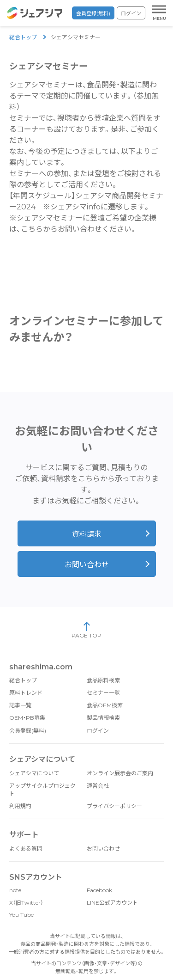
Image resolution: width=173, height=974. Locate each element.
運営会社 (98, 785)
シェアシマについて (34, 772)
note (15, 889)
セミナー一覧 (103, 692)
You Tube (21, 914)
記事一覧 (20, 704)
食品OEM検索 (105, 704)
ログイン (131, 13)
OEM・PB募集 (27, 717)
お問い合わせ (87, 564)
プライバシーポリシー (114, 805)
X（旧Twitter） (26, 902)
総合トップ (23, 37)
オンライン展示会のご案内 (120, 772)
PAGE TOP (86, 629)
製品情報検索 (103, 717)
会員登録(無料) (93, 13)
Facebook (99, 889)
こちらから (39, 229)
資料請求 (86, 533)
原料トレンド (25, 692)
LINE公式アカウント (112, 902)
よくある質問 (25, 848)
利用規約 (20, 805)
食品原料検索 (103, 679)
